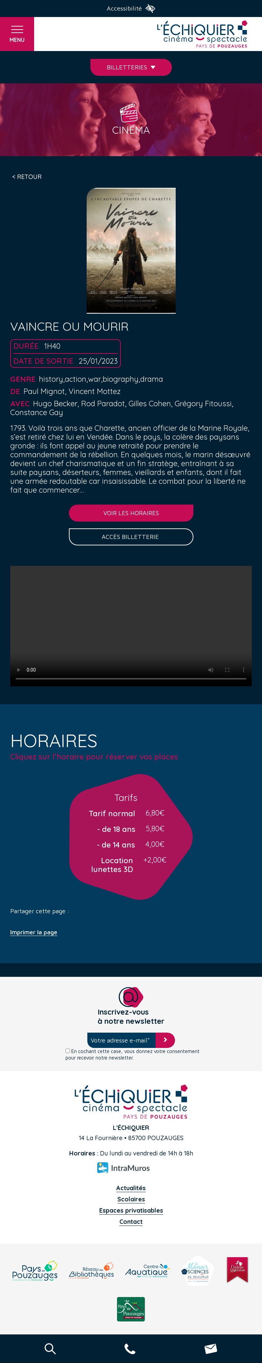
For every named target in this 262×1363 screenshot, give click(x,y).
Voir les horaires (131, 512)
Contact (131, 1222)
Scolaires (131, 1199)
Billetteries (131, 67)
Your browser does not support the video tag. (131, 626)
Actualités (131, 1188)
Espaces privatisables (131, 1210)
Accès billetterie (131, 536)
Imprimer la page (33, 932)
